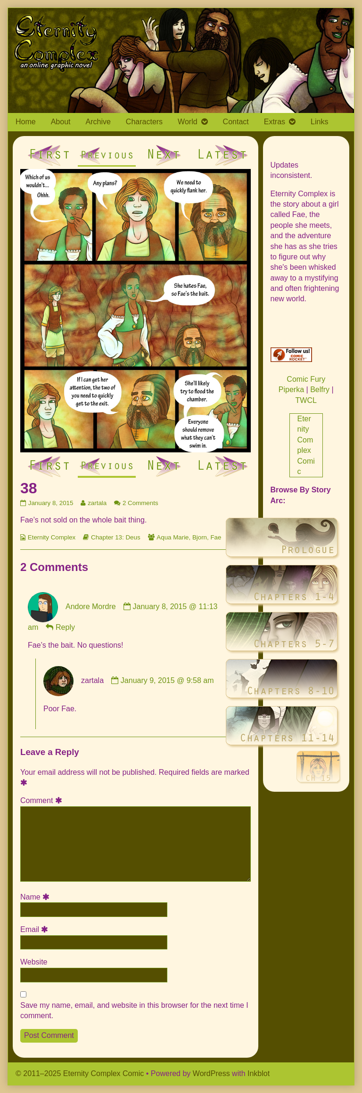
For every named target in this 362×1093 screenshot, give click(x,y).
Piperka (291, 390)
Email (35, 929)
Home (26, 122)
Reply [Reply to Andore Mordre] (65, 627)
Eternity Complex (51, 537)
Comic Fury (306, 379)
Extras (274, 122)
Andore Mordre (91, 607)
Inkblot (258, 1073)
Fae (215, 537)
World (187, 122)
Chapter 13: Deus (115, 537)
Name (36, 897)
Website (34, 962)
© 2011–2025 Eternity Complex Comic (80, 1073)
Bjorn (199, 537)
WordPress (211, 1073)
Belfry (319, 390)
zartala (97, 502)
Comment (42, 800)
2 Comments (140, 502)
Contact (236, 122)
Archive (98, 122)
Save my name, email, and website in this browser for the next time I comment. (134, 1010)
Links (319, 122)
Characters (144, 122)
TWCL (306, 400)
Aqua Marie (172, 537)
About (61, 122)
